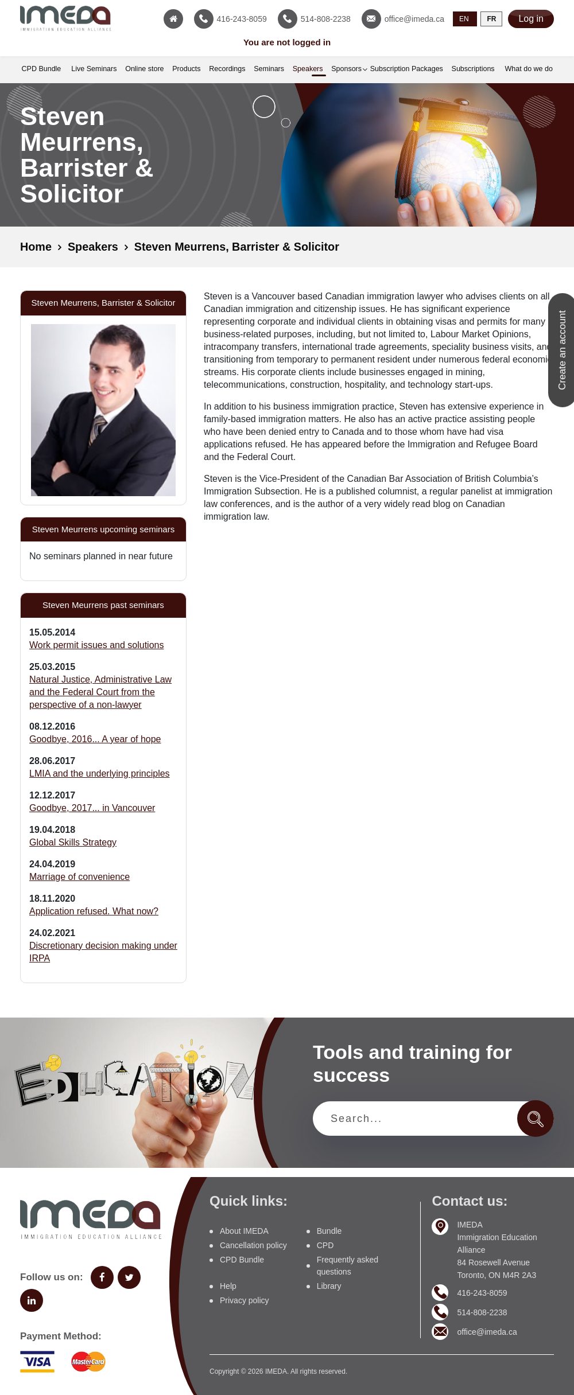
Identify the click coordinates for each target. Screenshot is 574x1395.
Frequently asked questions (347, 1265)
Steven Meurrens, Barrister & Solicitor (239, 246)
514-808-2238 (482, 1311)
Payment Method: (61, 1335)
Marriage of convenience (79, 876)
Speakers (93, 246)
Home (36, 246)
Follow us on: (51, 1276)
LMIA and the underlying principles (99, 773)
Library (329, 1285)
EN (464, 19)
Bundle (329, 1230)
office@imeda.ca (487, 1330)
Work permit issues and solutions (96, 644)
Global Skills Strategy (73, 842)
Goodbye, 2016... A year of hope (95, 738)
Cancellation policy (253, 1244)
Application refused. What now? (93, 910)
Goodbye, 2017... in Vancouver (92, 807)
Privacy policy (244, 1299)
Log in (531, 19)
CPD (325, 1244)
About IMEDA (244, 1230)
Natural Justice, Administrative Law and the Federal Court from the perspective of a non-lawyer (100, 691)
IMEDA (276, 1371)
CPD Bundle (242, 1259)
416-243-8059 (482, 1291)
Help (228, 1285)
